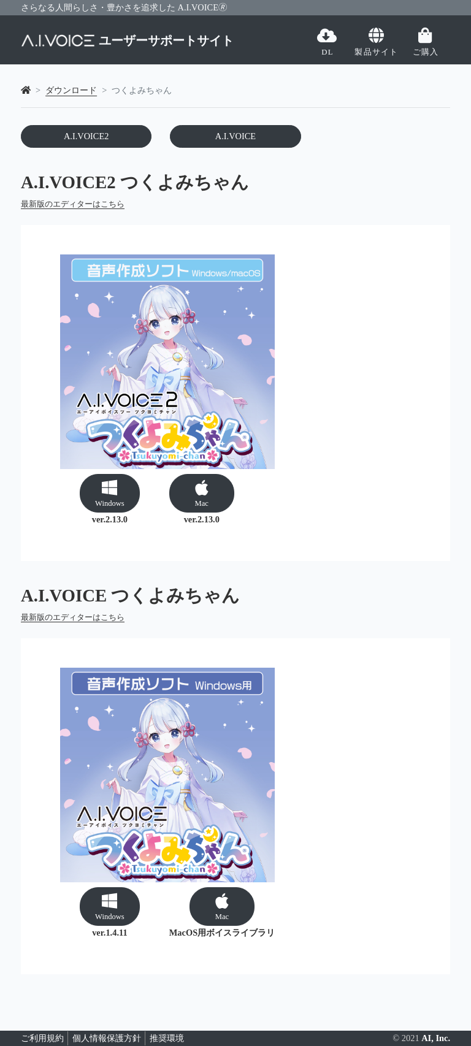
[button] (110, 492)
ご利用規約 (42, 1038)
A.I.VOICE (235, 136)
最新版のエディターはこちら (72, 204)
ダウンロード (71, 90)
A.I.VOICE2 (86, 136)
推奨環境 (167, 1038)
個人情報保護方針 (106, 1038)
